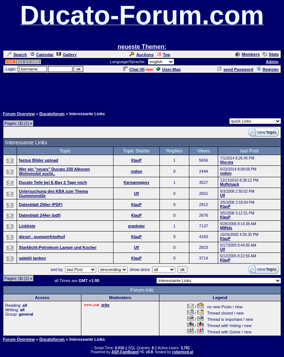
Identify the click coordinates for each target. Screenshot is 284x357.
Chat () (134, 69)
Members (248, 54)
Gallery (67, 54)
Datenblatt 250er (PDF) (40, 204)
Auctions (141, 54)
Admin (272, 61)
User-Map (168, 69)
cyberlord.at (182, 352)
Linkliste (27, 226)
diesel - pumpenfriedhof (42, 236)
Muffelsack (229, 184)
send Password (235, 69)
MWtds (226, 228)
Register (267, 69)
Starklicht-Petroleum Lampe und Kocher (58, 247)
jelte (105, 305)
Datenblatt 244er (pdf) (40, 215)
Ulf (136, 194)
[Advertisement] (142, 90)
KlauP (136, 160)
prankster (136, 226)
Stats (271, 54)
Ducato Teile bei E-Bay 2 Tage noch (53, 182)
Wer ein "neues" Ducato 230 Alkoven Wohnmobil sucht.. (54, 171)
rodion (136, 171)
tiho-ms (226, 162)
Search (17, 54)
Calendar (42, 54)
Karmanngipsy (136, 183)
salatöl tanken (32, 258)
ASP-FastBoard (124, 352)
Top (163, 54)
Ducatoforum (51, 113)
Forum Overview (19, 113)
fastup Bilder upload (38, 160)
